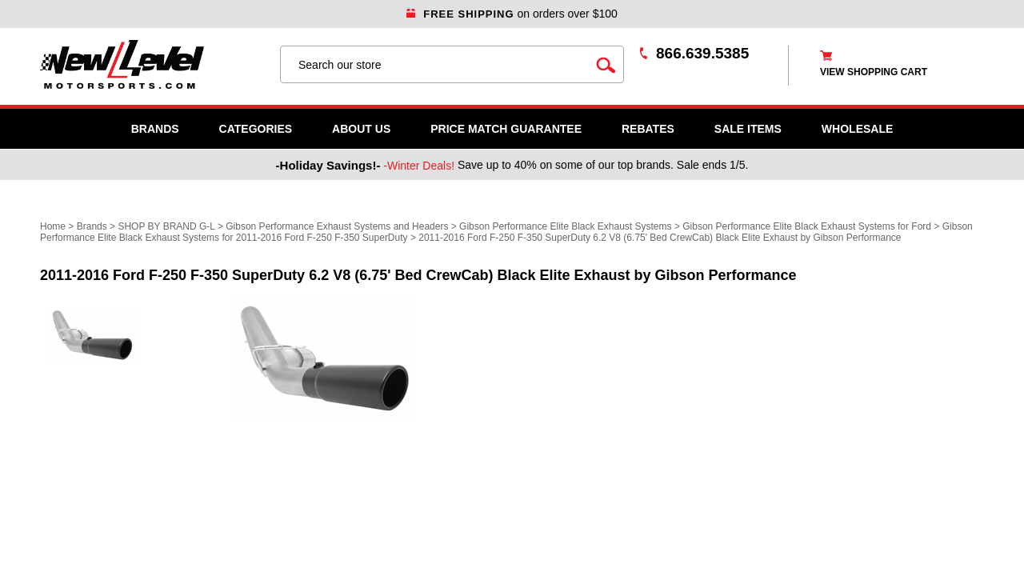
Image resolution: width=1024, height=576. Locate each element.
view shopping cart (873, 72)
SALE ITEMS (748, 128)
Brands (155, 128)
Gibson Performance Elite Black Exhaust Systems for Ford (806, 226)
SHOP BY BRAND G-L (166, 226)
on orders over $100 (512, 13)
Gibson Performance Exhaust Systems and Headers (337, 226)
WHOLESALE (857, 128)
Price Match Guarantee (506, 128)
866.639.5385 (702, 53)
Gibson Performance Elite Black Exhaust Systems (565, 226)
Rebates (648, 128)
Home (53, 226)
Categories (256, 128)
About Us (361, 128)
